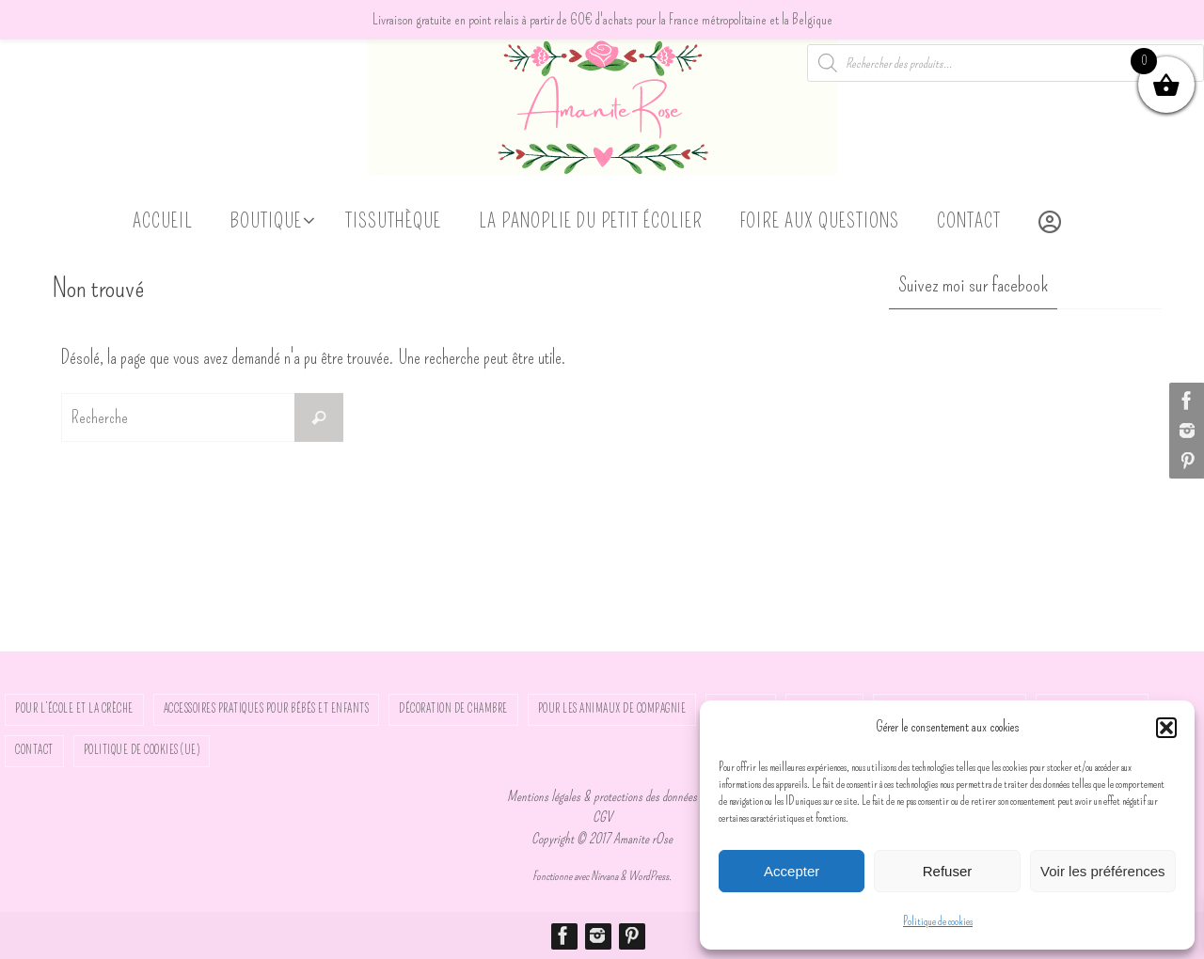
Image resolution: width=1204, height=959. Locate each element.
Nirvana (604, 876)
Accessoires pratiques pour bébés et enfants (267, 708)
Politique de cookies (938, 921)
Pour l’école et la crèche (74, 708)
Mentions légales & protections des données (602, 796)
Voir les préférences (1102, 871)
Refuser (948, 871)
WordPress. (650, 876)
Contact (34, 750)
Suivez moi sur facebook (973, 284)
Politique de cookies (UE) (142, 750)
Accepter (791, 871)
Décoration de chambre (453, 708)
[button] (1166, 727)
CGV (602, 817)
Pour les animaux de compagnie (612, 708)
